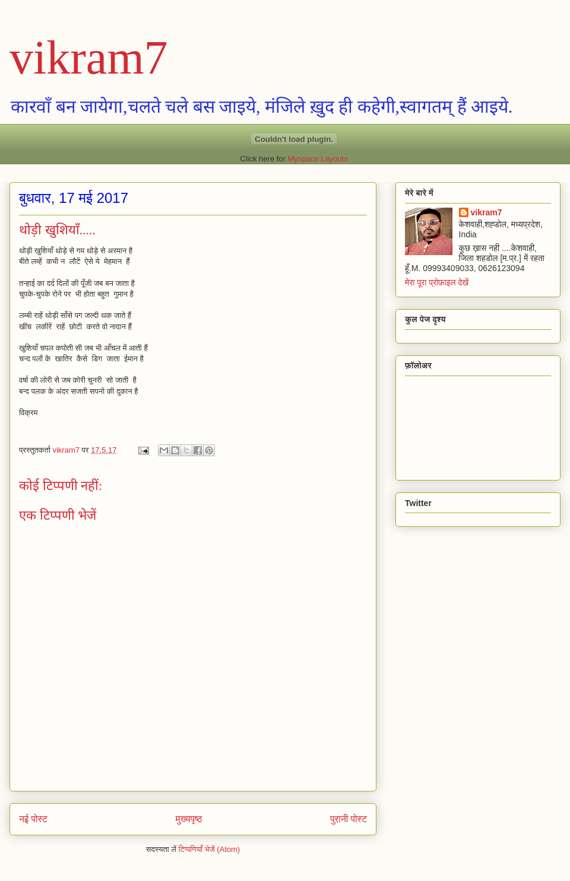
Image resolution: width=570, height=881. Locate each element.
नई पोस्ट (33, 819)
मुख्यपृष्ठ (189, 819)
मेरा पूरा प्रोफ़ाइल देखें (436, 282)
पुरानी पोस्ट (348, 819)
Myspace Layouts (318, 158)
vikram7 (89, 57)
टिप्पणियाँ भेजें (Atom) (209, 849)
